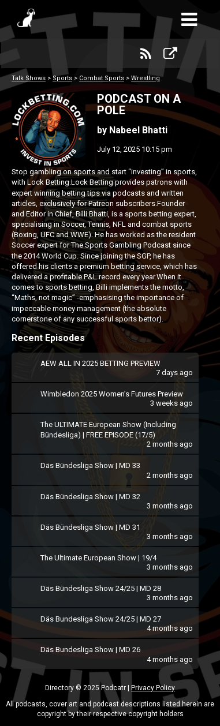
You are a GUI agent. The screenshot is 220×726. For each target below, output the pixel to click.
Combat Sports (101, 78)
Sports (62, 78)
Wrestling (145, 78)
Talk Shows (29, 78)
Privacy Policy (153, 688)
